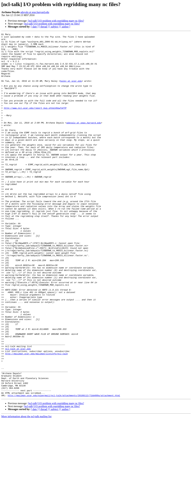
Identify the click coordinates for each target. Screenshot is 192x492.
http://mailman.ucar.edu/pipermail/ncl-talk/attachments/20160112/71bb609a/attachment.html (64, 468)
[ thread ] (44, 26)
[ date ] (34, 26)
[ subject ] (54, 26)
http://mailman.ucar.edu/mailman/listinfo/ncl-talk (36, 417)
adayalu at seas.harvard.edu (34, 12)
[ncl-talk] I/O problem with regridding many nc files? (56, 20)
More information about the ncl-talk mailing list (26, 489)
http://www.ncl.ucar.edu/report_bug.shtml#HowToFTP (35, 123)
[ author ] (65, 26)
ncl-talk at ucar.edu (18, 412)
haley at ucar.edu (71, 90)
